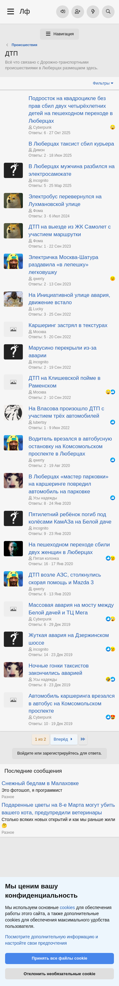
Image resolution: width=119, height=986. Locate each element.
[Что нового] (93, 11)
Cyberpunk (42, 127)
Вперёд (64, 739)
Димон (38, 150)
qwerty (38, 279)
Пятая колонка (46, 558)
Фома (38, 211)
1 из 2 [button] (40, 739)
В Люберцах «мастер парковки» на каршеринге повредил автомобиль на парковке (69, 484)
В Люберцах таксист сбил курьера (71, 144)
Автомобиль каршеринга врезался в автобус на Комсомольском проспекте (72, 703)
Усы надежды (45, 498)
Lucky (38, 309)
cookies (67, 907)
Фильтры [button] (101, 83)
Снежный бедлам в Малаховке (40, 783)
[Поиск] (108, 11)
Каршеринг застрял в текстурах (68, 325)
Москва (39, 332)
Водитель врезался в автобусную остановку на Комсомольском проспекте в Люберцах (70, 446)
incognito (40, 180)
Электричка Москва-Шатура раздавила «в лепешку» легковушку (63, 265)
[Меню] (10, 12)
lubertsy (39, 422)
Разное (8, 797)
